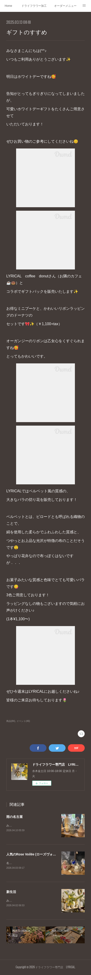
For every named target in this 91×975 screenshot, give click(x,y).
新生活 (11, 892)
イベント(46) (23, 721)
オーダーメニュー (65, 5)
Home (8, 5)
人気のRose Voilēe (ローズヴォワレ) (33, 854)
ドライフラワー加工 (34, 5)
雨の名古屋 (14, 817)
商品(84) (10, 721)
